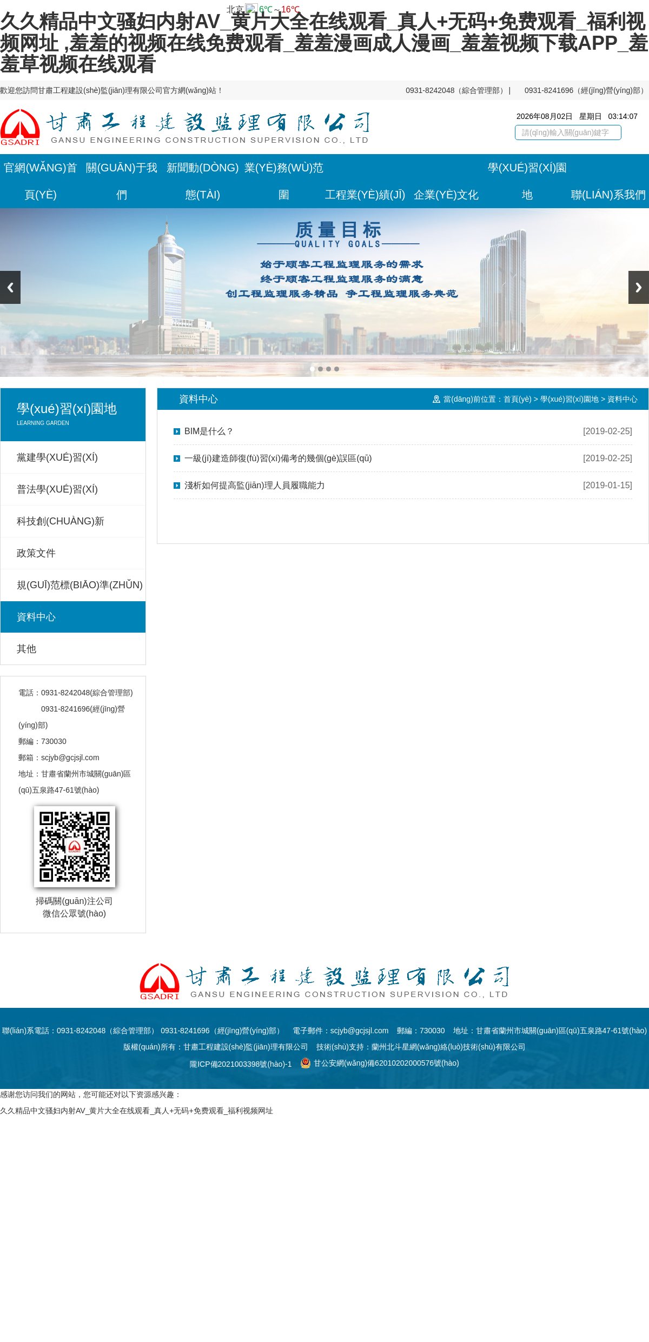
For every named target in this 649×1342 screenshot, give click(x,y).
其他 (26, 648)
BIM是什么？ (209, 431)
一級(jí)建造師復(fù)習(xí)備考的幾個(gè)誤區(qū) (278, 458)
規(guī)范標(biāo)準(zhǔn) (80, 585)
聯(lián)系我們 (608, 195)
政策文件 (36, 553)
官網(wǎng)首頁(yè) (40, 181)
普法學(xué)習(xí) (57, 489)
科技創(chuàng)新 (60, 521)
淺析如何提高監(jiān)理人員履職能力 (254, 485)
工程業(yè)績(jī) (365, 195)
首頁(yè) (518, 399)
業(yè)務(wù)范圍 (284, 181)
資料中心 (36, 617)
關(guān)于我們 (121, 181)
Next (638, 287)
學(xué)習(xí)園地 (527, 181)
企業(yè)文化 (446, 195)
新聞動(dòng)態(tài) (203, 181)
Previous (10, 287)
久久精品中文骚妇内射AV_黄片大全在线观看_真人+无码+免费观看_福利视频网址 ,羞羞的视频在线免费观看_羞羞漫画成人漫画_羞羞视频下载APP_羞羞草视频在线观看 (324, 42)
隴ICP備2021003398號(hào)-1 (241, 1064)
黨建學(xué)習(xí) (57, 457)
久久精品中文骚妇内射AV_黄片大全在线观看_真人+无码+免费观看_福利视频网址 (136, 1110)
